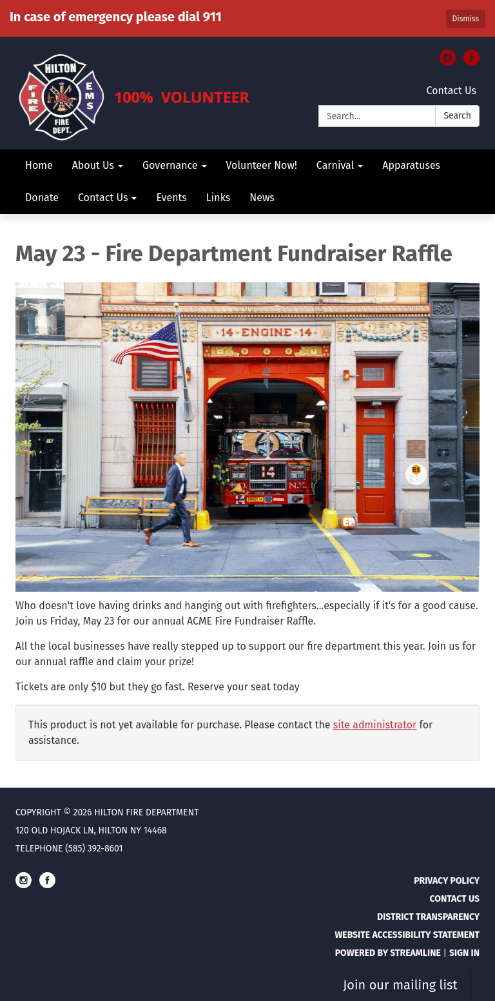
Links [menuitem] (218, 197)
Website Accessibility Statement (407, 934)
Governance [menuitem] (170, 165)
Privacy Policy (447, 880)
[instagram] (448, 62)
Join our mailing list (400, 985)
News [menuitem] (262, 197)
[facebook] (471, 62)
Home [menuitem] (39, 165)
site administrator (375, 725)
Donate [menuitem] (42, 197)
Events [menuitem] (171, 197)
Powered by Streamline (388, 953)
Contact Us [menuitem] (103, 197)
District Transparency (428, 916)
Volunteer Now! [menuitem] (261, 165)
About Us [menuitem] (93, 165)
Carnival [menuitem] (335, 165)
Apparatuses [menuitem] (411, 165)
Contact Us (451, 90)
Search (457, 115)
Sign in (464, 953)
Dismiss (465, 18)
